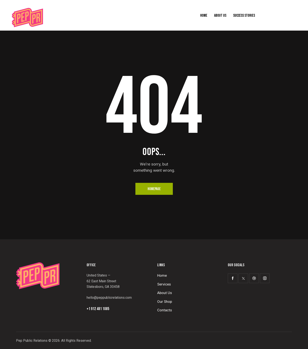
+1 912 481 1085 (98, 309)
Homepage (154, 189)
